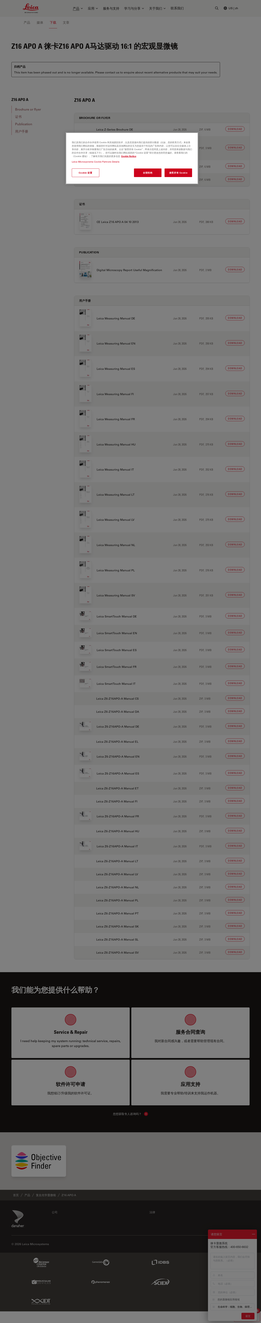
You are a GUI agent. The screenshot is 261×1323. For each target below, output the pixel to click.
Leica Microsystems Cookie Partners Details (95, 161)
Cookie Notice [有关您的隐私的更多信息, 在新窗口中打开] (128, 156)
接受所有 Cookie (178, 172)
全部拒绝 (147, 172)
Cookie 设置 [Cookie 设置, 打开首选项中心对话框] (85, 172)
